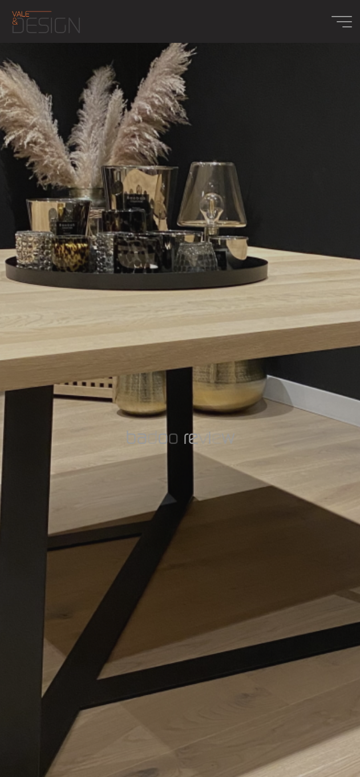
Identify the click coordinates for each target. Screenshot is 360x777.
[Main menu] (341, 21)
